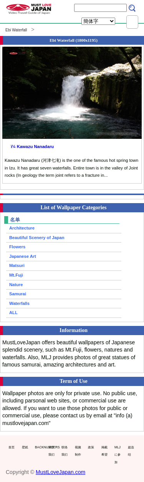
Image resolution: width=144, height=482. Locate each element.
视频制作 (78, 451)
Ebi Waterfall (16, 30)
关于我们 (51, 451)
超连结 (131, 451)
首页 (11, 447)
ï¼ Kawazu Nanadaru (32, 146)
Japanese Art (22, 256)
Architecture (22, 228)
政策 (91, 447)
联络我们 (64, 451)
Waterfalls (19, 303)
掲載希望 (104, 451)
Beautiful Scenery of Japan (37, 237)
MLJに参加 (117, 454)
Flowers (17, 246)
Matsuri (17, 265)
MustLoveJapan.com (60, 472)
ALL (13, 312)
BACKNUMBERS (40, 447)
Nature (16, 284)
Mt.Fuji (16, 275)
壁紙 (25, 447)
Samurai (17, 293)
